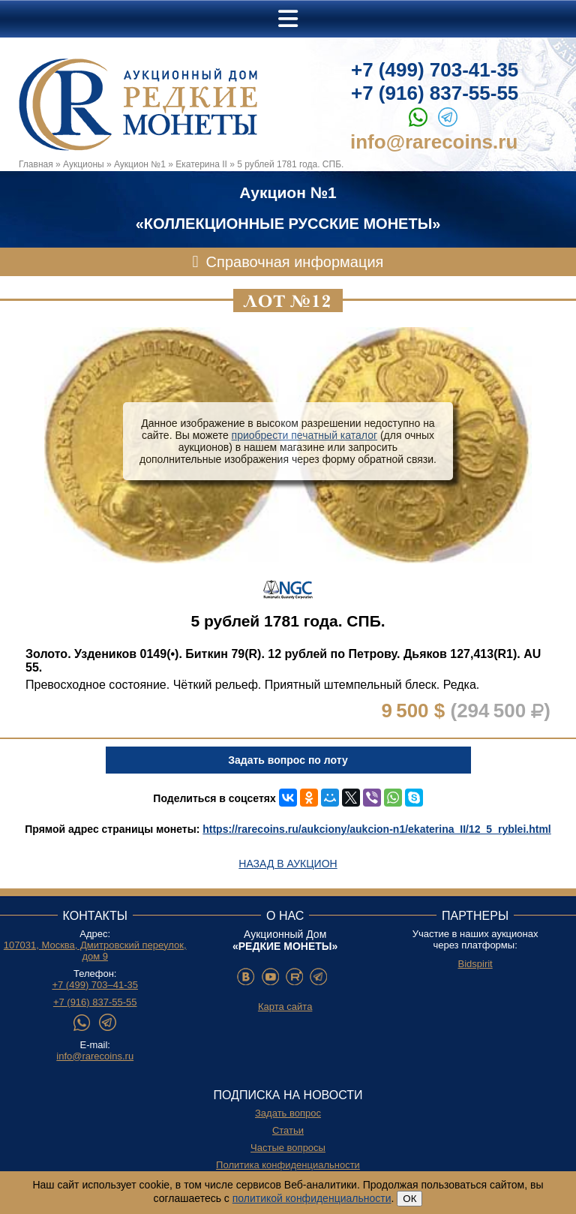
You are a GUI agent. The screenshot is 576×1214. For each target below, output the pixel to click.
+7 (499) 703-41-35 (434, 70)
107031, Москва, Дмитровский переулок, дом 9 (95, 950)
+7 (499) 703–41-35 (95, 984)
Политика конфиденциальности (288, 1164)
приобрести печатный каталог (304, 435)
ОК (409, 1198)
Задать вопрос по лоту (287, 760)
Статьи (288, 1130)
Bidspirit (475, 963)
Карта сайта (285, 1006)
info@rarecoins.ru (434, 142)
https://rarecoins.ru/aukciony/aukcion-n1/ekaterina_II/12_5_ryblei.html (376, 829)
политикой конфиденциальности (312, 1198)
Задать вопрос (288, 1113)
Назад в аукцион (287, 864)
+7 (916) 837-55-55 (434, 93)
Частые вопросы (288, 1147)
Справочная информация (295, 262)
